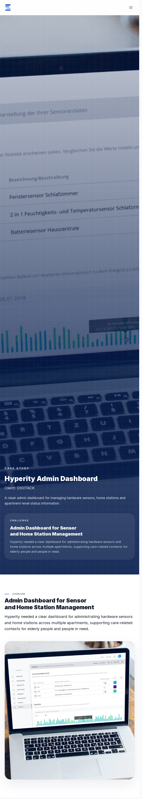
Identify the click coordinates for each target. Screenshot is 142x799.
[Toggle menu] (131, 7)
